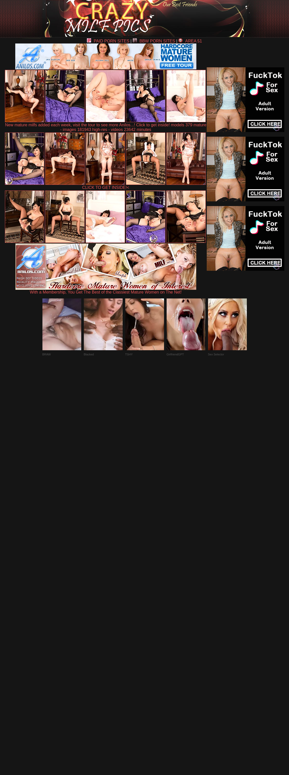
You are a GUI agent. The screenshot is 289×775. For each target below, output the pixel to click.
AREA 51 (190, 41)
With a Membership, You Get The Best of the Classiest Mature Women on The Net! (105, 290)
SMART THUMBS (153, 654)
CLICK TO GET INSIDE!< (105, 187)
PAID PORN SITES (108, 41)
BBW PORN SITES (154, 41)
